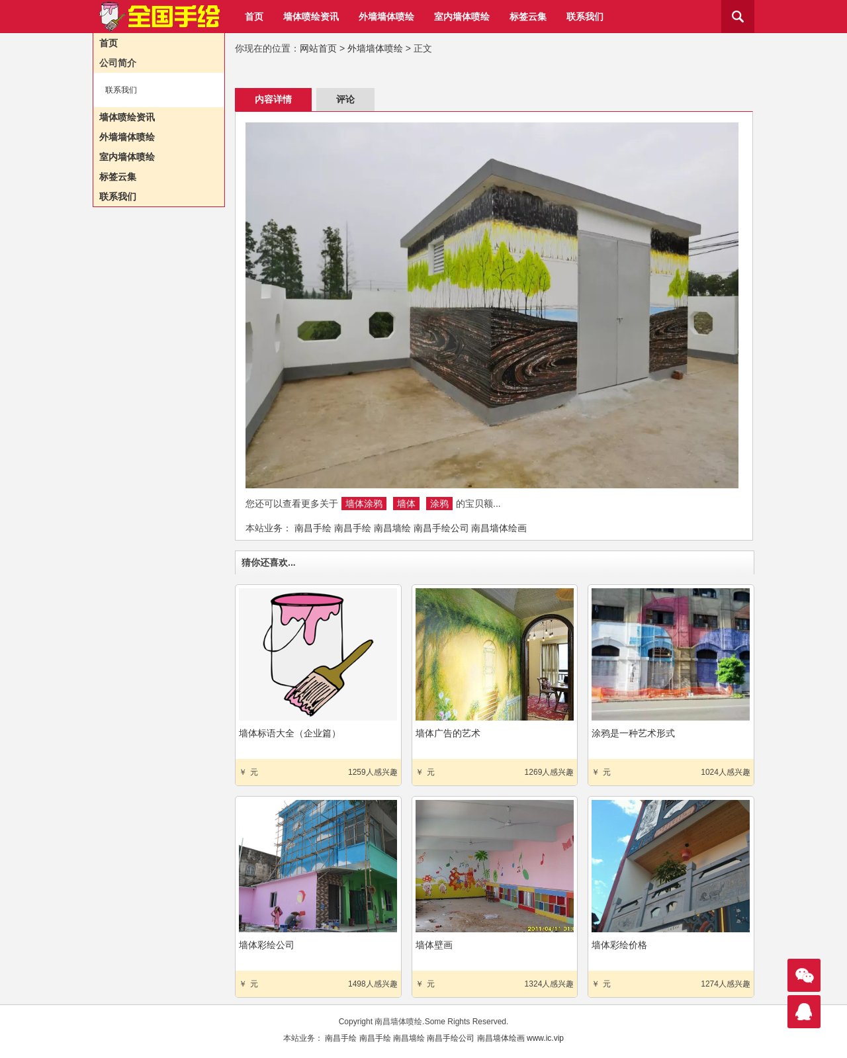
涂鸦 (439, 503)
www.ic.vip (545, 1038)
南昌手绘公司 (441, 528)
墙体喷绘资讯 (311, 16)
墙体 (406, 503)
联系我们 (584, 16)
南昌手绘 (313, 528)
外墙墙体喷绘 (386, 16)
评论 (345, 99)
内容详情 (273, 99)
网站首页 (318, 48)
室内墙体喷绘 (462, 16)
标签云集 (528, 16)
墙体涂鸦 (363, 503)
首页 (254, 16)
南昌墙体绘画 (499, 528)
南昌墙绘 (392, 528)
